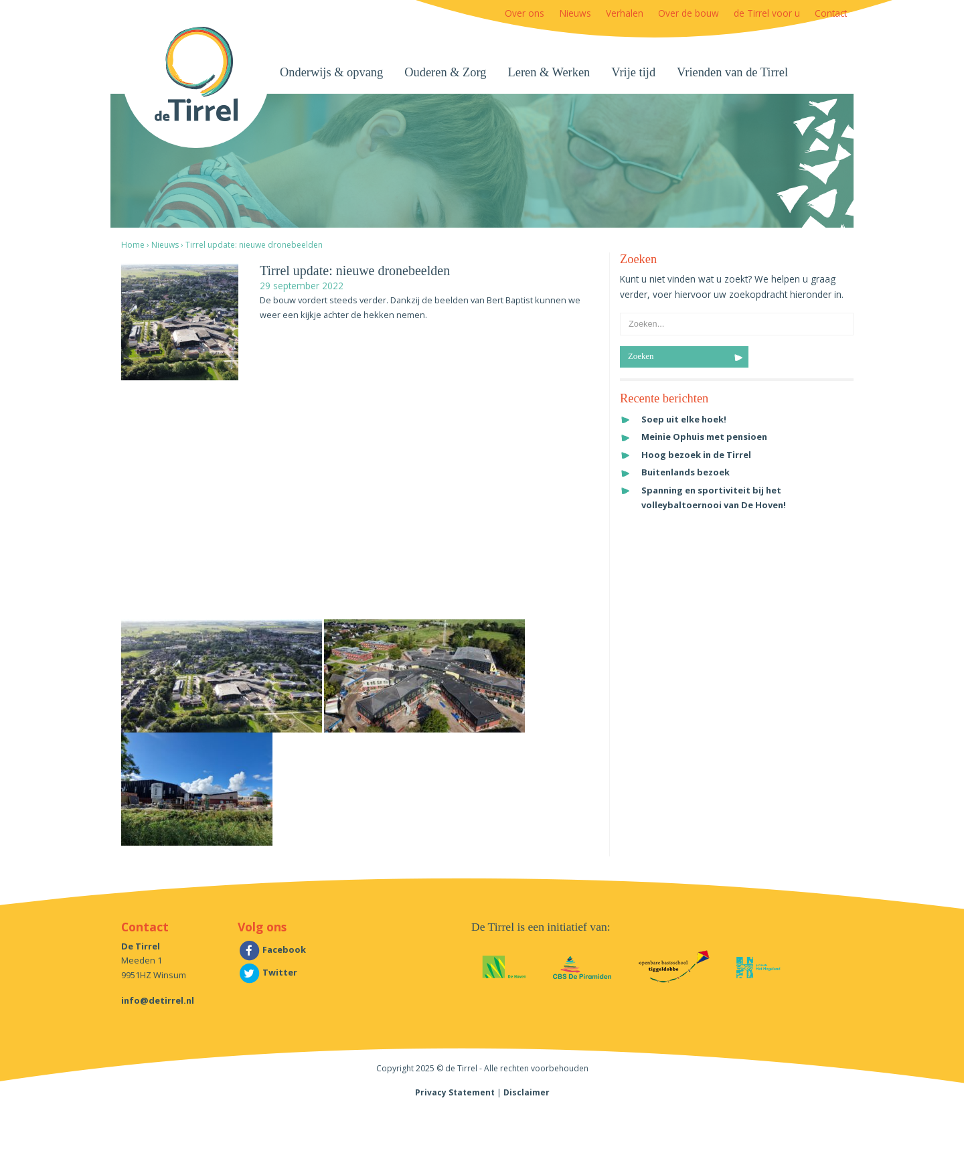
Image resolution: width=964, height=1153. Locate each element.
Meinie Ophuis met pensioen (704, 437)
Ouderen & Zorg (445, 72)
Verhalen (624, 13)
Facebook (272, 949)
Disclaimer (526, 1092)
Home (133, 244)
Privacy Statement (455, 1092)
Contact (831, 13)
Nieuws (575, 13)
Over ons (524, 13)
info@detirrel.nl (157, 1000)
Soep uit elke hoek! (683, 419)
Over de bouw (688, 13)
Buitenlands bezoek (685, 472)
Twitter (267, 972)
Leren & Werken (549, 72)
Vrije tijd (633, 72)
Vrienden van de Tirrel (732, 72)
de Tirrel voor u (767, 13)
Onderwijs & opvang (331, 72)
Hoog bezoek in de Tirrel (696, 455)
